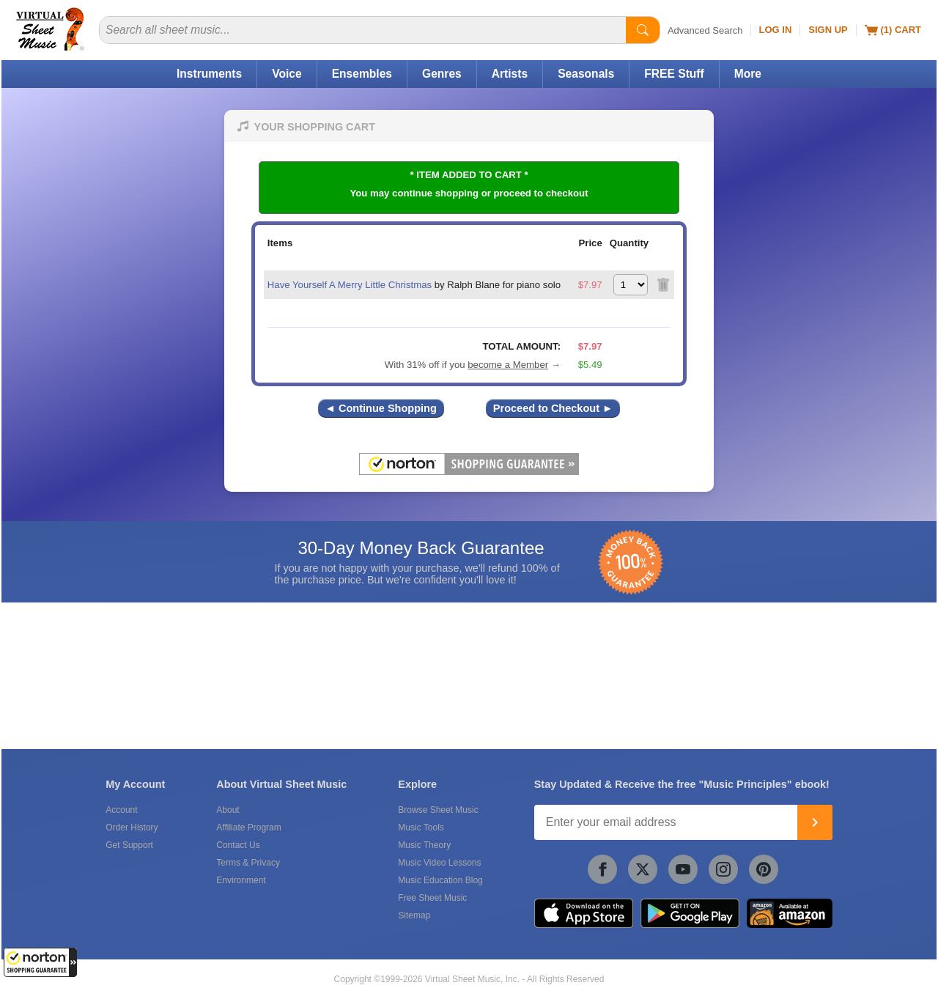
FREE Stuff (674, 73)
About (227, 810)
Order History (132, 827)
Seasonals (586, 73)
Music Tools (420, 827)
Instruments (209, 73)
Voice (286, 73)
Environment (240, 880)
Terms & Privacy (248, 863)
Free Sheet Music (432, 898)
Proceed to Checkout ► (553, 408)
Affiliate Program (248, 827)
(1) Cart (893, 30)
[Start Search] (643, 30)
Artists (510, 73)
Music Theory (424, 845)
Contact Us (237, 845)
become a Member (508, 364)
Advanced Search (705, 30)
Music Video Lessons (439, 863)
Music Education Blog (440, 880)
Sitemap (414, 915)
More (747, 73)
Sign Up (827, 29)
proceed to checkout (541, 193)
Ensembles (362, 73)
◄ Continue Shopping (381, 408)
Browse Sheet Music (438, 810)
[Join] (814, 822)
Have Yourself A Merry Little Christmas (349, 284)
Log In (775, 29)
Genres (442, 73)
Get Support (129, 845)
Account (121, 810)
